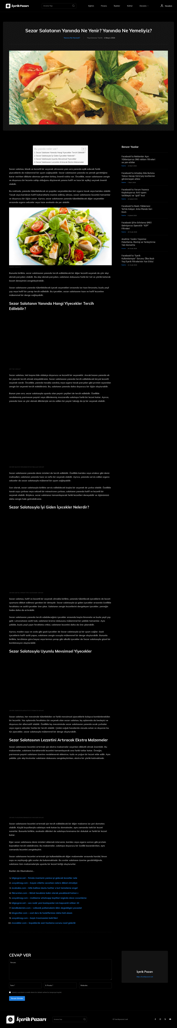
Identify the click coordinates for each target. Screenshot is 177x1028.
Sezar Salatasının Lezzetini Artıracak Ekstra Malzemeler (60, 162)
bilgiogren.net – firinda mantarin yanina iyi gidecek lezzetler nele (44, 878)
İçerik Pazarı (145, 971)
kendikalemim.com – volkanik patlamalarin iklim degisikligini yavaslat (47, 908)
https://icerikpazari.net (145, 977)
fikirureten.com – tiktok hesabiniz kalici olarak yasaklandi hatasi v (45, 893)
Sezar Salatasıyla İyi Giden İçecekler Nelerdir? (55, 156)
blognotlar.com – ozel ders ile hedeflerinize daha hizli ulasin (42, 913)
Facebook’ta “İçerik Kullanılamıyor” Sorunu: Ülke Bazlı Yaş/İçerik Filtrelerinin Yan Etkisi (138, 259)
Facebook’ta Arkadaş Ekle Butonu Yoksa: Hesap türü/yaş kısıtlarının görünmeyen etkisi (138, 176)
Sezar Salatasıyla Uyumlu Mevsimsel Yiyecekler (56, 159)
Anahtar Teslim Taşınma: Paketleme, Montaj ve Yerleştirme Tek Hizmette (138, 243)
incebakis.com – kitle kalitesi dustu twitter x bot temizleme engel (45, 888)
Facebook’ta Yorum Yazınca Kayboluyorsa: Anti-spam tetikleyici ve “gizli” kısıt (135, 193)
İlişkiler (124, 166)
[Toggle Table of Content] (82, 149)
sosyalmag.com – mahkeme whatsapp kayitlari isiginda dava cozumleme (49, 898)
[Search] (73, 6)
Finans (124, 249)
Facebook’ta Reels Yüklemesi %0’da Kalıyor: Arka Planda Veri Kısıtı (137, 209)
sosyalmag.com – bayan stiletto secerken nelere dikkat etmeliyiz (44, 883)
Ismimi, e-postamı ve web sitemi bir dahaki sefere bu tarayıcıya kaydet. (37, 992)
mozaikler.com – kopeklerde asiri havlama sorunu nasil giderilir (44, 923)
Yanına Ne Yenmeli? (72, 38)
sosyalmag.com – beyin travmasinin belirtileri (35, 918)
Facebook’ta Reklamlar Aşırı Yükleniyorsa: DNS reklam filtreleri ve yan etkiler (138, 159)
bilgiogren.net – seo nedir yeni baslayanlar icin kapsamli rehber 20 (45, 903)
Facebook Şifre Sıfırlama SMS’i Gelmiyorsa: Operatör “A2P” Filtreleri (137, 226)
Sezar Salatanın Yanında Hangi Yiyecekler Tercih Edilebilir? (60, 152)
